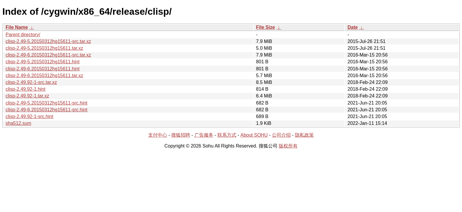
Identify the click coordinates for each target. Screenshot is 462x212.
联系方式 (226, 135)
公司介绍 (281, 135)
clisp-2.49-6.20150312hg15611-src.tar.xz (48, 54)
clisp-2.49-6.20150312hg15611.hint (43, 68)
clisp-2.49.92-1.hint (25, 89)
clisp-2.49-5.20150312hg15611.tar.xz (44, 48)
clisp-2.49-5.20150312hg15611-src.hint (47, 102)
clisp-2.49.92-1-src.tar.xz (31, 82)
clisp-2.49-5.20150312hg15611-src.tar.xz (48, 41)
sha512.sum (18, 123)
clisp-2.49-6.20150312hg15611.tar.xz (44, 75)
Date (352, 27)
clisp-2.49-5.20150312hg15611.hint (43, 61)
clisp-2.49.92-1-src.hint (29, 116)
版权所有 (288, 145)
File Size (265, 27)
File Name (17, 27)
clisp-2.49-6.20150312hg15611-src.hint (47, 109)
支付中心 (157, 135)
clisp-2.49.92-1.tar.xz (27, 95)
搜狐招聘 (180, 135)
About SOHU (254, 135)
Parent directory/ (23, 34)
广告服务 (203, 135)
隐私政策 (304, 135)
